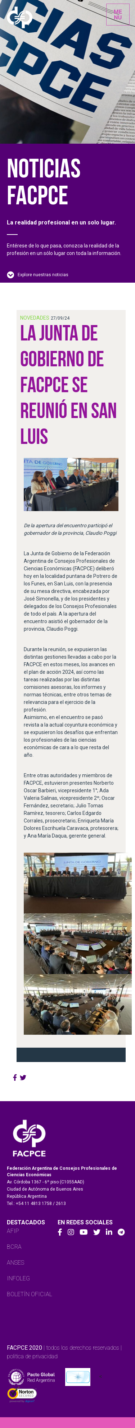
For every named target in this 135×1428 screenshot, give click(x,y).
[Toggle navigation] (118, 15)
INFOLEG (18, 1278)
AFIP (13, 1231)
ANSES (15, 1262)
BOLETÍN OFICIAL (29, 1294)
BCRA (14, 1246)
